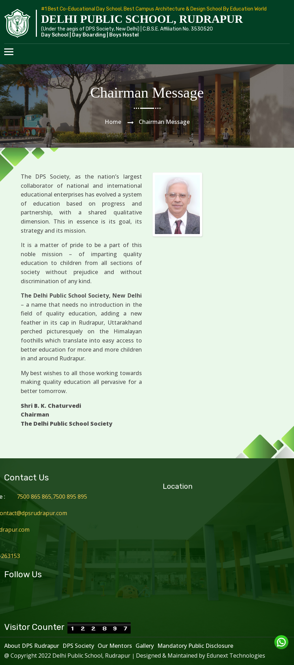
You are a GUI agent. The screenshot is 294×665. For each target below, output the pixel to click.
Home (113, 122)
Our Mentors (115, 646)
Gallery (145, 646)
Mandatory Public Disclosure (195, 646)
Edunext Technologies (236, 655)
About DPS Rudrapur (31, 646)
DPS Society (78, 646)
